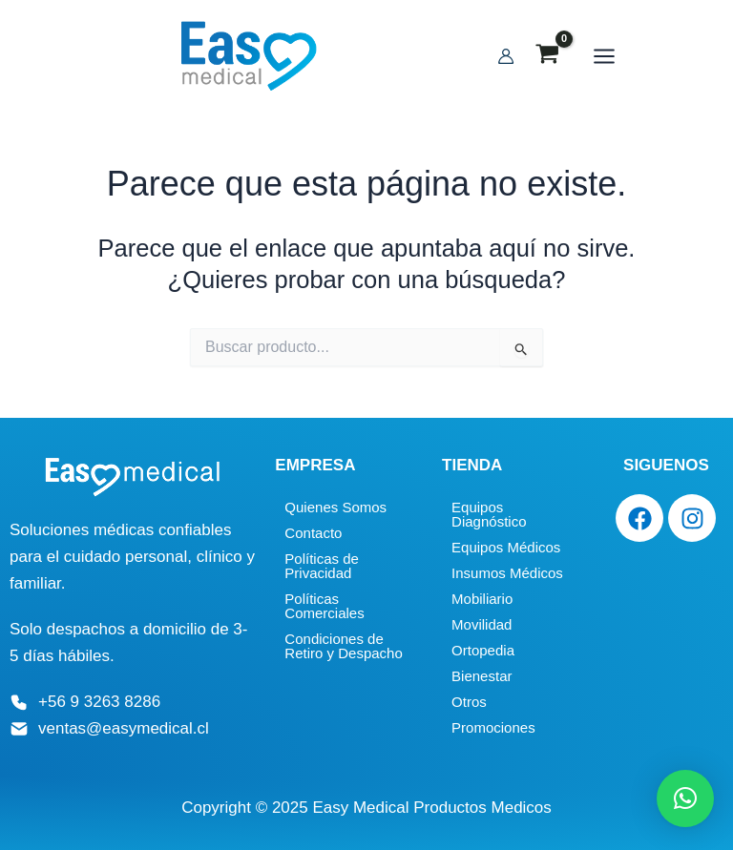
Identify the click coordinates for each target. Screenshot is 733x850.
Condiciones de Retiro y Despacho (343, 646)
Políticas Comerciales (324, 606)
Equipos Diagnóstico (488, 514)
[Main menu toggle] (594, 57)
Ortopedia (482, 650)
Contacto (313, 533)
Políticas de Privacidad (321, 565)
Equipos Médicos (505, 547)
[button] (685, 798)
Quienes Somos (335, 507)
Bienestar (481, 676)
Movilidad (481, 624)
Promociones (493, 727)
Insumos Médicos (507, 573)
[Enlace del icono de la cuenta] (496, 57)
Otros (469, 702)
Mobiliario (482, 599)
